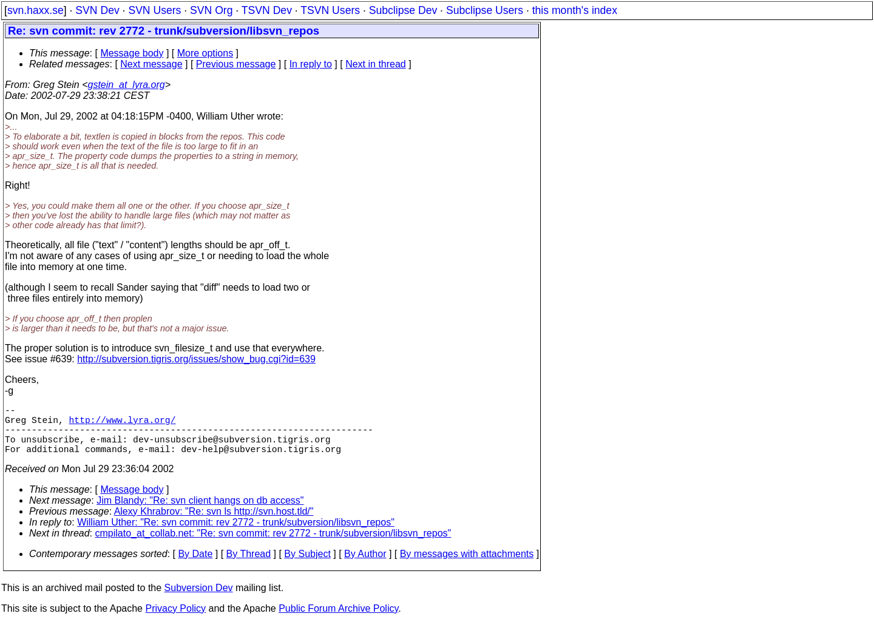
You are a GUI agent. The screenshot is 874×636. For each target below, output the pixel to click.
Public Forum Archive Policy (338, 620)
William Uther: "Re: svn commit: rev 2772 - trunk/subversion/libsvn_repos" (236, 534)
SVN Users (154, 10)
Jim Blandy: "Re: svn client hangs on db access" (200, 512)
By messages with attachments (467, 566)
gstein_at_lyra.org (126, 85)
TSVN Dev (267, 10)
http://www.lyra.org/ (122, 424)
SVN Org (211, 10)
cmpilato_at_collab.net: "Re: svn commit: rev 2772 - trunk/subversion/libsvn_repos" (273, 545)
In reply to (311, 64)
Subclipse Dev (403, 10)
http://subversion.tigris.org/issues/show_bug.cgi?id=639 (196, 359)
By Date (195, 566)
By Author (365, 566)
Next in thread (375, 64)
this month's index (574, 10)
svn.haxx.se (35, 10)
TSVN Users (330, 10)
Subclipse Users (484, 10)
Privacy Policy (175, 620)
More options (205, 53)
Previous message (236, 64)
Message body (131, 53)
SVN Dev (97, 10)
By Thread (248, 566)
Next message (151, 64)
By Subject (307, 566)
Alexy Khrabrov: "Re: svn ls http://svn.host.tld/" (214, 523)
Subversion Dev (198, 600)
